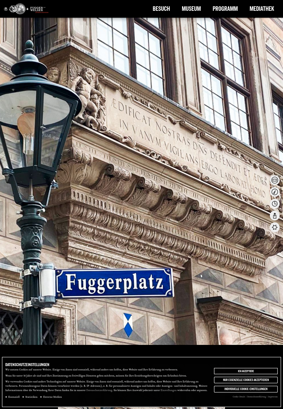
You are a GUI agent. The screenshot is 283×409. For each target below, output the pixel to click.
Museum (191, 9)
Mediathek (262, 9)
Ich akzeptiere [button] (246, 372)
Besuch (161, 9)
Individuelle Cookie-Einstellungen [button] (245, 390)
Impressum (273, 398)
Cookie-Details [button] (239, 398)
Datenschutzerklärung (99, 391)
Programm (225, 9)
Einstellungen (169, 391)
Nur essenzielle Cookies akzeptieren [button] (246, 381)
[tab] (275, 180)
